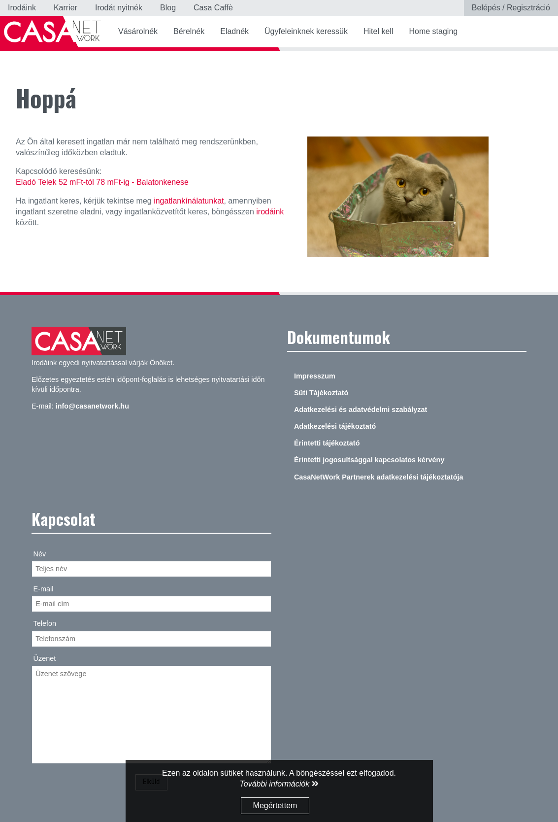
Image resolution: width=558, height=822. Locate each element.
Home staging (433, 31)
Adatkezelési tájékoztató (335, 426)
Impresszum (314, 376)
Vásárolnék (138, 31)
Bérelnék (188, 31)
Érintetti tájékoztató (327, 443)
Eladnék (234, 31)
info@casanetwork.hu (92, 406)
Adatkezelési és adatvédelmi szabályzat (360, 409)
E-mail (43, 589)
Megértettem (275, 805)
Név (39, 554)
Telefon (44, 623)
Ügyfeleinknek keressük (306, 31)
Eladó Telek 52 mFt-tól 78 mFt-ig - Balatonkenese (102, 182)
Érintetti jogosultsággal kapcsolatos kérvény (369, 460)
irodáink (270, 211)
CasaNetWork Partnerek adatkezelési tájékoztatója (378, 477)
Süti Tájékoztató (321, 393)
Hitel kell (378, 31)
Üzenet (44, 658)
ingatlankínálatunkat (189, 201)
